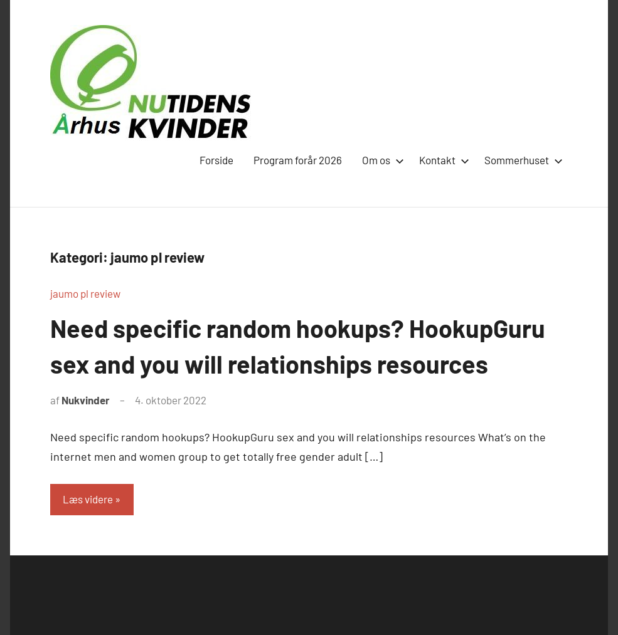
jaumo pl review (85, 293)
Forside (216, 160)
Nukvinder (85, 399)
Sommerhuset (521, 160)
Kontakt (441, 160)
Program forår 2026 (297, 160)
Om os (380, 160)
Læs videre (88, 498)
